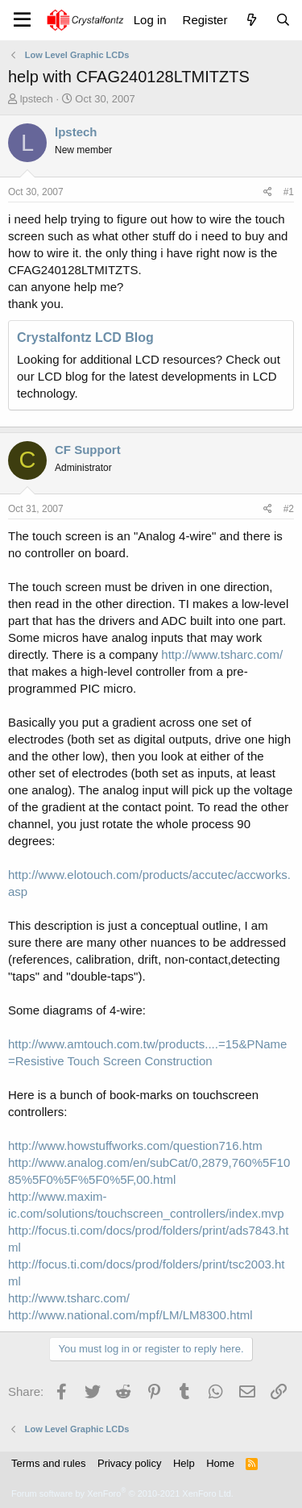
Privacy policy (129, 1463)
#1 (288, 192)
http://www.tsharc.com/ (222, 654)
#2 (288, 508)
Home (220, 1463)
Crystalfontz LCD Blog (85, 337)
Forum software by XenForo (122, 1493)
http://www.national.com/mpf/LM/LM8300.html (130, 1315)
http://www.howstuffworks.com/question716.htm (135, 1145)
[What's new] (251, 20)
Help (184, 1463)
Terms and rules (48, 1463)
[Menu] (22, 20)
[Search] (283, 20)
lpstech (36, 99)
